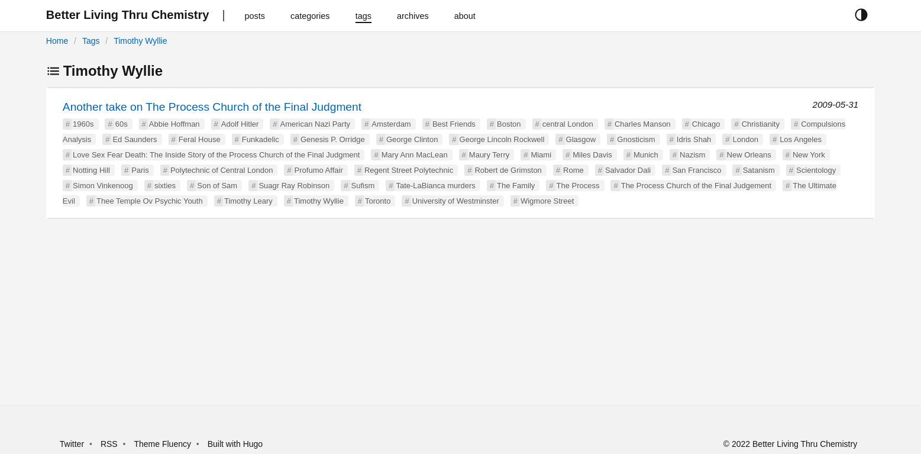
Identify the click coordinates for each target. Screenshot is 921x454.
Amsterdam (391, 124)
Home (57, 41)
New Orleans (749, 154)
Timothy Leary (248, 201)
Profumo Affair (319, 170)
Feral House (200, 139)
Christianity (761, 124)
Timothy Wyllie (140, 41)
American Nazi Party (315, 124)
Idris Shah (694, 139)
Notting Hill (91, 170)
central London (567, 124)
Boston (509, 124)
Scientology (816, 170)
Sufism (363, 185)
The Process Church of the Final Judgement (696, 185)
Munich (646, 154)
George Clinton (412, 139)
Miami (541, 154)
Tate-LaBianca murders (435, 185)
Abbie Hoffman (174, 124)
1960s (83, 124)
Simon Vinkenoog (103, 185)
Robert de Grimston (507, 170)
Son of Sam (217, 185)
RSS (109, 444)
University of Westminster (455, 201)
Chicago (706, 124)
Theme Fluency (163, 444)
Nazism (692, 154)
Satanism (759, 170)
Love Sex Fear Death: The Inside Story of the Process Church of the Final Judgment (216, 154)
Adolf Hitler (240, 124)
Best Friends (454, 124)
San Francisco (696, 170)
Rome (573, 170)
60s (121, 124)
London (745, 139)
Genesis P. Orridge (332, 139)
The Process (578, 185)
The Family (516, 185)
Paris (140, 170)
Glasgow (581, 139)
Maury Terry (489, 154)
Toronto (377, 201)
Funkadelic (260, 139)
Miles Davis (592, 154)
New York (809, 154)
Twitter (72, 444)
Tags (91, 41)
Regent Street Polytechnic (408, 170)
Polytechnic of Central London (221, 170)
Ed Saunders (134, 139)
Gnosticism (636, 139)
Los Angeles (801, 139)
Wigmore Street (547, 201)
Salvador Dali (628, 170)
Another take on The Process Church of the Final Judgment (212, 107)
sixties (165, 185)
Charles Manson (643, 124)
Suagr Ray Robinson (293, 185)
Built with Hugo (235, 444)
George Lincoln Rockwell (502, 139)
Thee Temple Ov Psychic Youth (149, 201)
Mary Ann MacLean (415, 154)
